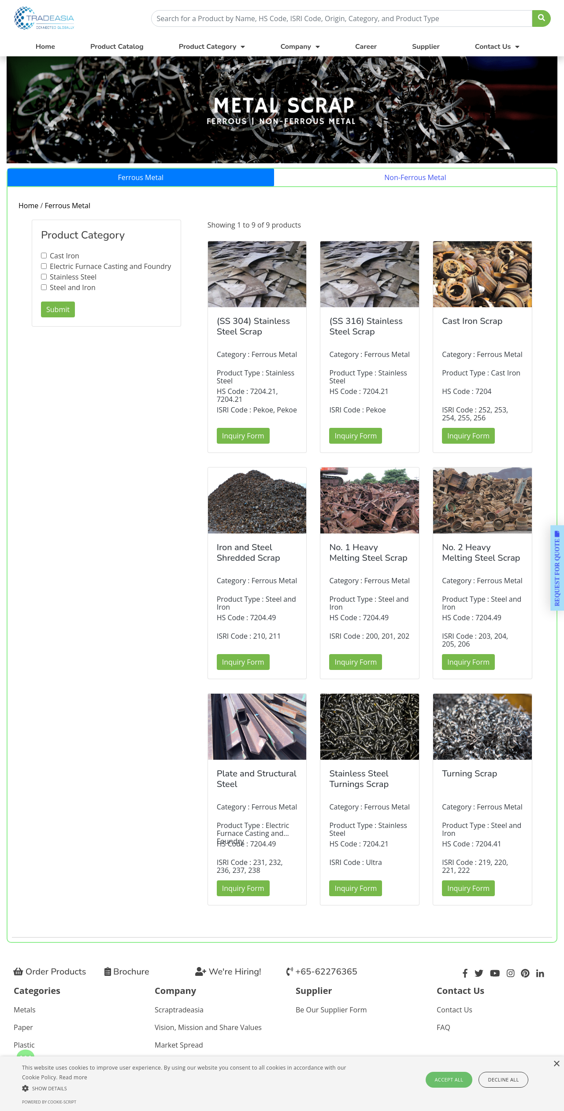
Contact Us (454, 1010)
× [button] (556, 1064)
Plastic (24, 1045)
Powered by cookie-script (49, 1102)
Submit (58, 309)
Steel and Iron (73, 287)
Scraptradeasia (179, 1010)
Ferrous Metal (141, 177)
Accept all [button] (450, 1079)
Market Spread (179, 1045)
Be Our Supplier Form (331, 1010)
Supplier (426, 47)
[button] (191, 1088)
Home (45, 47)
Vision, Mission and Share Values (208, 1027)
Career (366, 47)
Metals (25, 1010)
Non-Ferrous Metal (415, 177)
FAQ (443, 1027)
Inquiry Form (243, 436)
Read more (73, 1077)
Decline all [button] (502, 1079)
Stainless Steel (73, 277)
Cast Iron (64, 256)
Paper (23, 1027)
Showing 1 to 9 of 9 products (254, 225)
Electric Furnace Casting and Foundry (110, 266)
